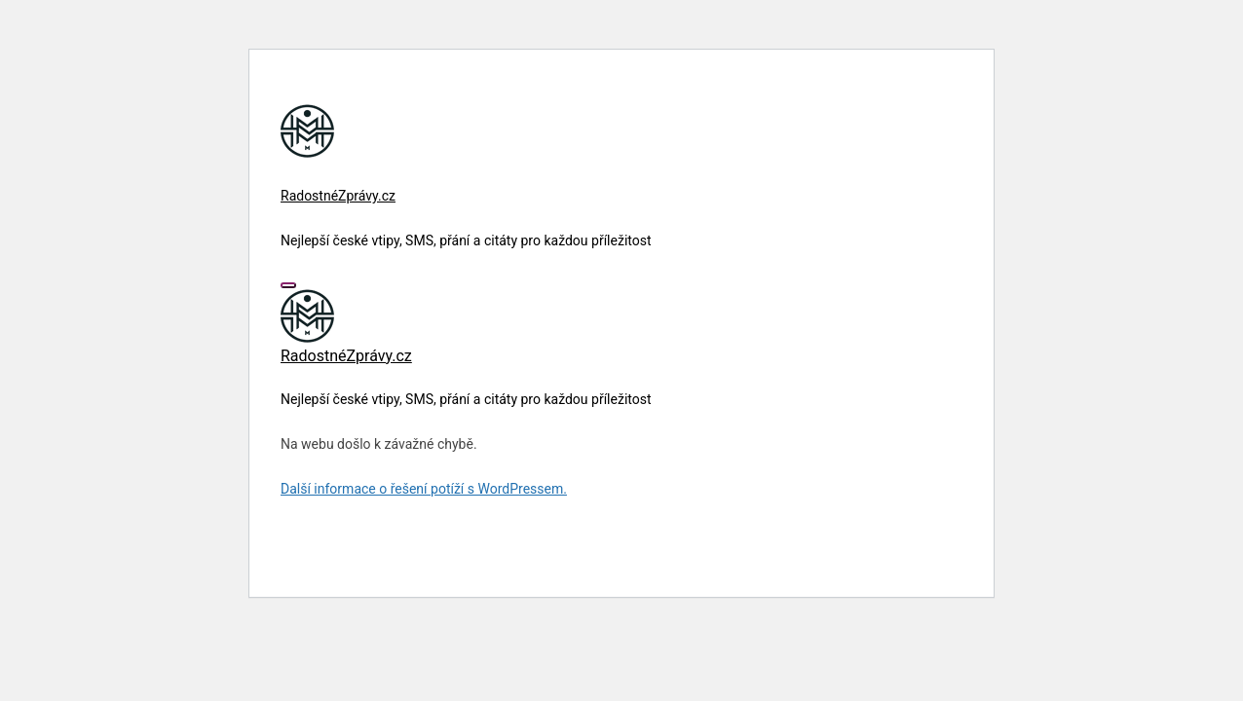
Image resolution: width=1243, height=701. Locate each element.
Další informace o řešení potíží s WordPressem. (424, 489)
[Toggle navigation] (288, 285)
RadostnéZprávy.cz (338, 195)
